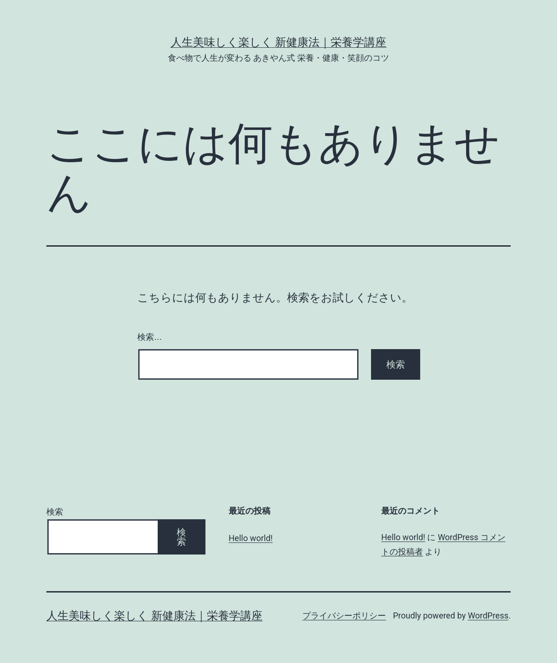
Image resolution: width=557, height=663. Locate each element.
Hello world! (251, 538)
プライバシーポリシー (344, 615)
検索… (149, 337)
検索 (54, 511)
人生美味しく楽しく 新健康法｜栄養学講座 (279, 42)
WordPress (488, 615)
